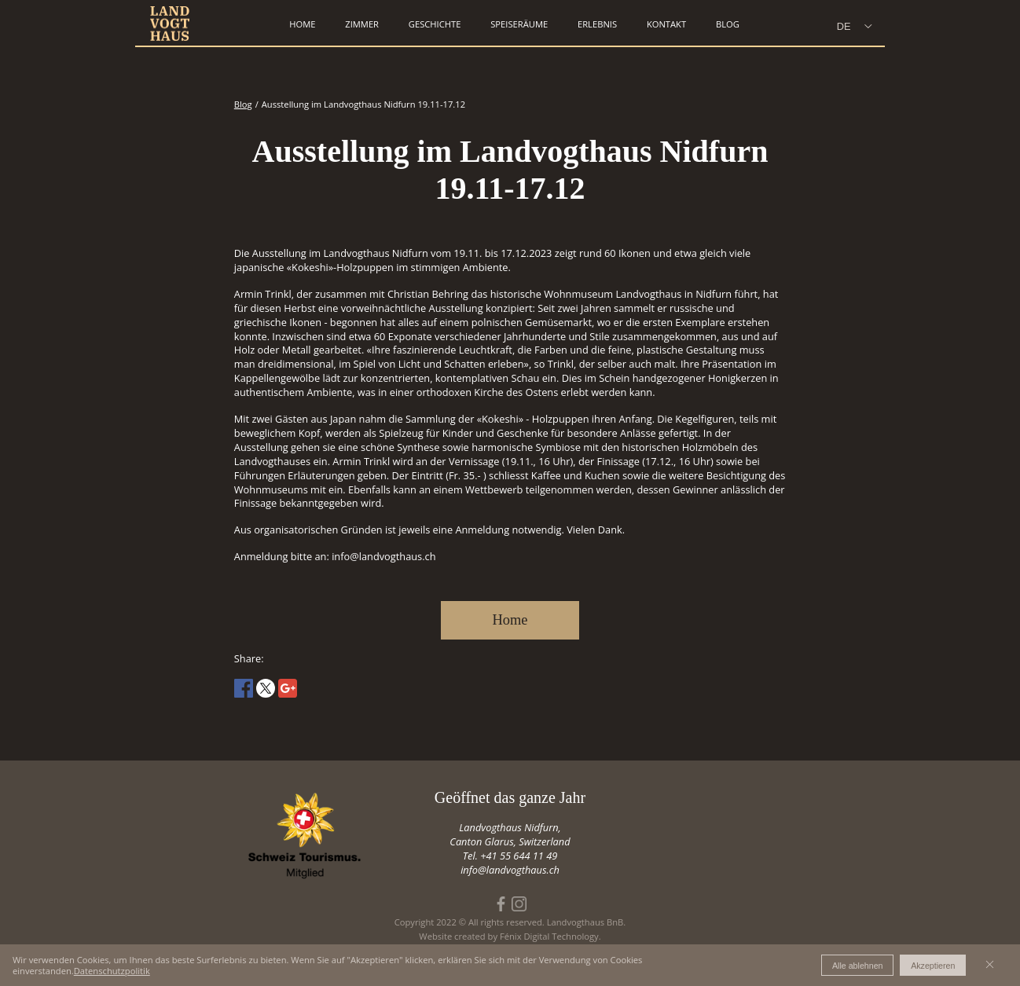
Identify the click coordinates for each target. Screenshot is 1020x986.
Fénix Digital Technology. (550, 936)
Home (510, 620)
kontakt (666, 24)
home (302, 24)
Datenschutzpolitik (112, 971)
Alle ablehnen (857, 965)
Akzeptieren (933, 965)
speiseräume (519, 24)
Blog (727, 24)
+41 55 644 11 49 (518, 856)
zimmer (362, 24)
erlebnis (597, 24)
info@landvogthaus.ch (510, 870)
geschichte (435, 24)
